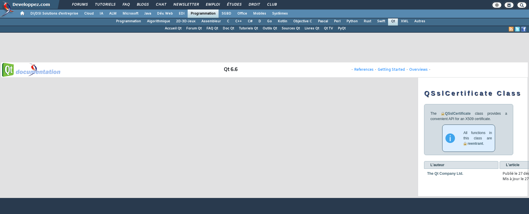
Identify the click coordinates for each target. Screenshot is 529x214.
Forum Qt (194, 28)
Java (147, 14)
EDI (182, 14)
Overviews (418, 69)
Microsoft (130, 14)
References (363, 69)
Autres (419, 21)
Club (271, 4)
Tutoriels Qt (248, 28)
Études (234, 4)
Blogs (142, 4)
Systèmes (280, 14)
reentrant (475, 143)
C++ (238, 21)
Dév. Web (165, 14)
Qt (393, 21)
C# (250, 21)
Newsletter (185, 4)
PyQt (342, 28)
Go (269, 21)
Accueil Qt (173, 28)
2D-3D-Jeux (185, 21)
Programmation (203, 14)
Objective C (302, 21)
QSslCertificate (458, 113)
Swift (381, 21)
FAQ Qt (212, 28)
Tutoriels (105, 4)
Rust (367, 21)
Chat (161, 4)
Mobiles (259, 14)
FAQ (126, 4)
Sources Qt (291, 28)
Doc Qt (228, 28)
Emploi (212, 4)
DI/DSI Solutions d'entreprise (54, 14)
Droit (254, 4)
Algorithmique (158, 21)
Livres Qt (311, 28)
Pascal (323, 21)
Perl (337, 21)
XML (404, 21)
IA (101, 14)
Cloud (89, 14)
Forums (79, 4)
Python (352, 21)
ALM (113, 14)
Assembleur (211, 21)
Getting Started (391, 69)
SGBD (226, 14)
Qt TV (328, 28)
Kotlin (282, 21)
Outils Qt (270, 28)
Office (242, 14)
